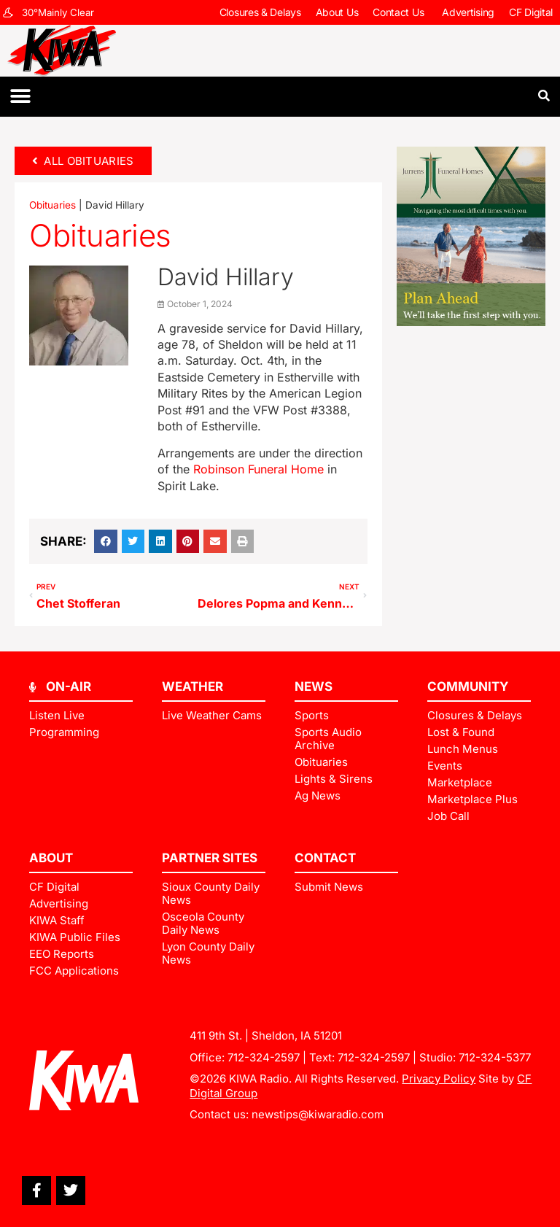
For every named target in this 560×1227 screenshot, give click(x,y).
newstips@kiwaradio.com (318, 1114)
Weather (192, 686)
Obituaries (52, 205)
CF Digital (531, 12)
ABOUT (51, 858)
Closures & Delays (260, 12)
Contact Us (400, 12)
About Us (337, 12)
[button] (20, 96)
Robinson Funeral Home (258, 469)
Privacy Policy (438, 1078)
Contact (325, 858)
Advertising (468, 12)
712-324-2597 (264, 1057)
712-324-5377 (495, 1057)
